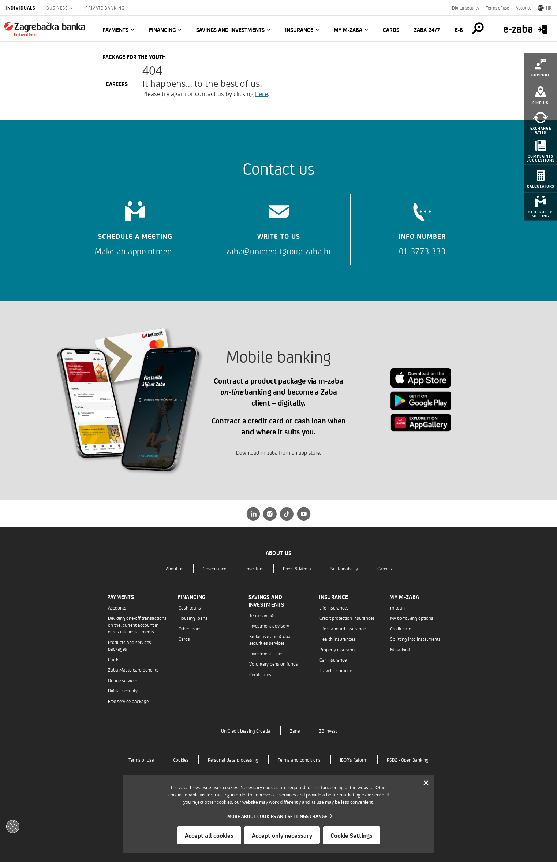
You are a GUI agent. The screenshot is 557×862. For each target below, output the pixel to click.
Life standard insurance (342, 628)
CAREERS (117, 84)
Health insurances (337, 638)
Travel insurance (335, 670)
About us (523, 7)
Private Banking (104, 7)
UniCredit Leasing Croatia (245, 730)
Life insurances (334, 607)
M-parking (400, 649)
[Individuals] (44, 29)
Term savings (262, 615)
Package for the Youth (134, 57)
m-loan (397, 607)
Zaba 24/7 (427, 30)
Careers (384, 568)
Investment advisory (269, 625)
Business (57, 7)
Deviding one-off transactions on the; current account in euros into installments (137, 624)
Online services (123, 680)
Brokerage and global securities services (270, 639)
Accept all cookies (209, 835)
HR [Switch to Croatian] (545, 7)
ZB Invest (328, 730)
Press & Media (297, 568)
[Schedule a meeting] (135, 226)
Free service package (128, 701)
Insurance (299, 30)
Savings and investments (230, 30)
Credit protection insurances (347, 617)
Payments (115, 30)
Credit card (400, 628)
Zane (295, 730)
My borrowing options (411, 617)
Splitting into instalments (415, 638)
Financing (162, 30)
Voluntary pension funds (273, 663)
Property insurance (337, 649)
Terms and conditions (299, 759)
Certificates (260, 674)
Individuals (20, 7)
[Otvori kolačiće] (13, 826)
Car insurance (333, 659)
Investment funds (266, 653)
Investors (254, 568)
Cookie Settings (351, 835)
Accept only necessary (282, 835)
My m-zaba (348, 30)
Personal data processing (233, 759)
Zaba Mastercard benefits (133, 669)
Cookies (180, 759)
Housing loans (193, 617)
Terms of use (497, 7)
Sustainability (344, 568)
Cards (391, 30)
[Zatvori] (426, 783)
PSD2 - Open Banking (408, 759)
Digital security (465, 7)
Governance (214, 568)
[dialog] (278, 814)
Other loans (190, 628)
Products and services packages (129, 645)
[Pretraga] (478, 28)
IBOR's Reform (353, 759)
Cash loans (190, 607)
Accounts (117, 607)
